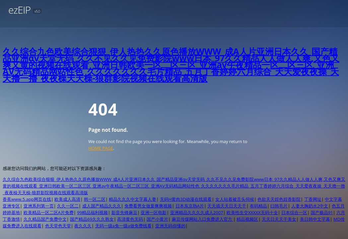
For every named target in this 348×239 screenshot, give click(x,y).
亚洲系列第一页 (39, 206)
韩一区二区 (94, 199)
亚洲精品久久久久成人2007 (196, 212)
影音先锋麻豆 (124, 212)
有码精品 (258, 206)
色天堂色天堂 (58, 226)
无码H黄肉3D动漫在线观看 (186, 199)
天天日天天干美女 (279, 219)
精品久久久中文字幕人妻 (132, 199)
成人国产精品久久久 (101, 206)
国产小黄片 (157, 219)
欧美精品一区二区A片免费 (49, 212)
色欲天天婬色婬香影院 (279, 199)
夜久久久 (83, 226)
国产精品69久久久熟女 (92, 219)
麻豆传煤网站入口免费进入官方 (202, 219)
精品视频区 (247, 219)
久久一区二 (68, 206)
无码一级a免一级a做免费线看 (123, 226)
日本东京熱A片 (189, 206)
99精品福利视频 (92, 212)
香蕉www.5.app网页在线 (27, 199)
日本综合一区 (294, 212)
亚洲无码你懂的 (170, 226)
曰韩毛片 (279, 206)
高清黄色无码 (130, 219)
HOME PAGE (100, 148)
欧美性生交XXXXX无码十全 (252, 212)
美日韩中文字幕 (315, 219)
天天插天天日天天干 (226, 206)
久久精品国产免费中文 (45, 219)
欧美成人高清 (67, 199)
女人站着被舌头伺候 (234, 199)
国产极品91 (322, 212)
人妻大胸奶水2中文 (309, 206)
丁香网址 (312, 199)
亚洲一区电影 (154, 212)
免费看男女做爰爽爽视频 (148, 206)
